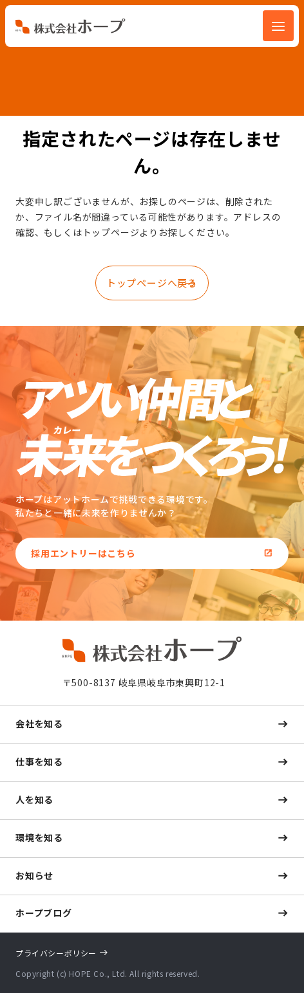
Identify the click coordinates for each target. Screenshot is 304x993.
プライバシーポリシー (56, 952)
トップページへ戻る (152, 282)
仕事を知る (39, 761)
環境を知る (39, 837)
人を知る (34, 799)
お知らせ (34, 875)
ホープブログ (43, 912)
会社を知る (39, 723)
